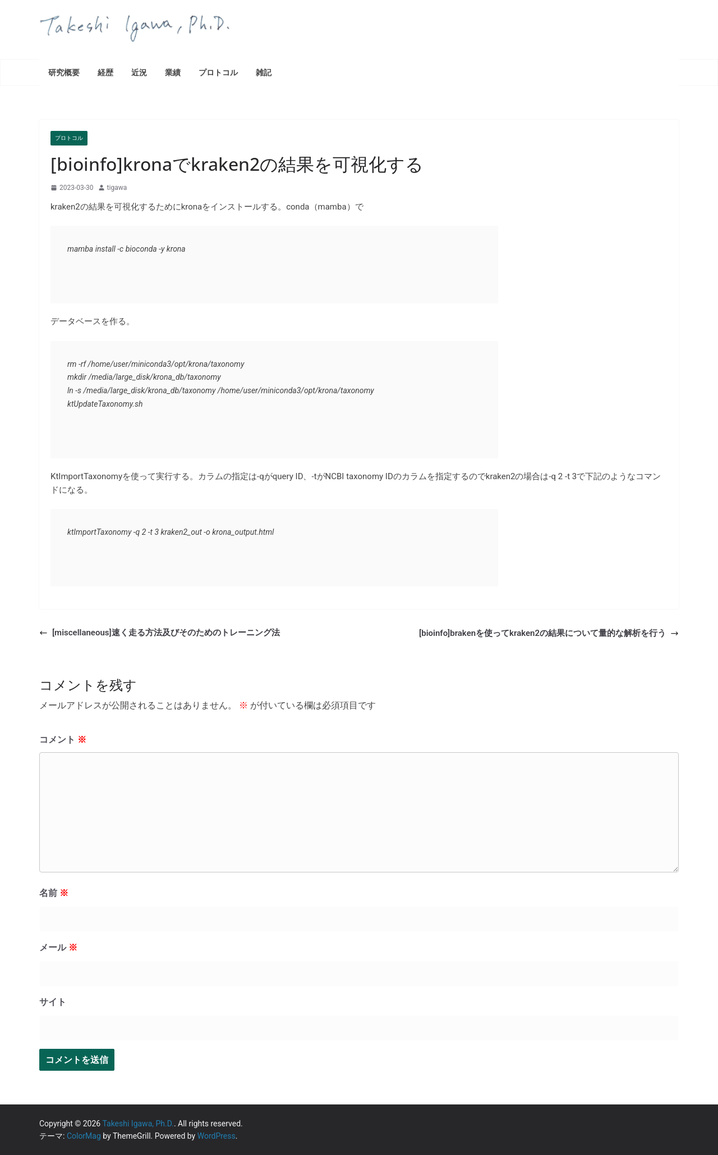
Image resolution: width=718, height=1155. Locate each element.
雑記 (263, 72)
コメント (62, 739)
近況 (139, 72)
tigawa (117, 188)
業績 (173, 72)
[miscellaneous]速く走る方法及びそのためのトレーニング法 (159, 632)
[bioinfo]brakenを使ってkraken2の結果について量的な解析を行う (549, 633)
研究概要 (64, 72)
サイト (52, 1002)
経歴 (105, 72)
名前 (53, 893)
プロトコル (218, 72)
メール (58, 947)
